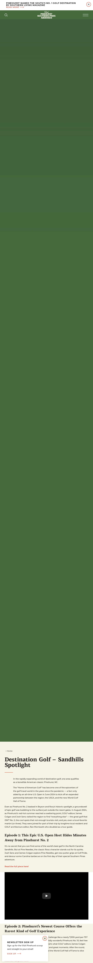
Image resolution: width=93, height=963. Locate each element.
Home (9, 751)
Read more (15, 7)
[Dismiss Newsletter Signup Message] (45, 938)
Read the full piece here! (17, 866)
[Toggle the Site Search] (6, 14)
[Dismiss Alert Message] (88, 4)
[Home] (46, 15)
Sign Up (14, 954)
